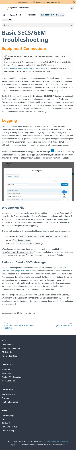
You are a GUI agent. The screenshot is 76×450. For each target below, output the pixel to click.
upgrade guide (53, 2)
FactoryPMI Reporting (11, 377)
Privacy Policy (9, 427)
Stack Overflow (9, 394)
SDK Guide (7, 352)
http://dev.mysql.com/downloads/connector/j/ (24, 68)
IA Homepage (8, 416)
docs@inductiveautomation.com (53, 441)
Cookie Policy (9, 431)
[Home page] (4, 15)
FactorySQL (7, 370)
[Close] (74, 2)
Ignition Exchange (10, 402)
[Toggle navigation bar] (3, 8)
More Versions (8, 381)
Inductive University (11, 348)
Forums (5, 398)
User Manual (7, 345)
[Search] (72, 8)
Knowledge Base (9, 356)
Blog (4, 419)
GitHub (6, 423)
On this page (8, 25)
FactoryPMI (7, 373)
